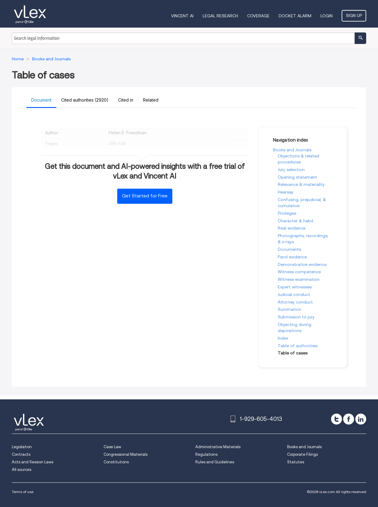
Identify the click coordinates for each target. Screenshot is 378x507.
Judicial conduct (294, 294)
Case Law (112, 447)
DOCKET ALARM (295, 15)
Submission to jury (296, 316)
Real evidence (291, 228)
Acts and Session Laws (32, 462)
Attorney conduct (295, 302)
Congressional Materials (126, 454)
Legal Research (220, 15)
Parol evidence (292, 256)
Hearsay (285, 192)
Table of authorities (297, 345)
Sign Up (354, 15)
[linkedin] (360, 419)
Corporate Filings (302, 454)
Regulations (206, 454)
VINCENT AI (182, 15)
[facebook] (348, 419)
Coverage (258, 15)
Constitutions (116, 462)
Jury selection (291, 169)
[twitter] (336, 419)
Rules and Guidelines (214, 462)
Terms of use (22, 492)
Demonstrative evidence (302, 264)
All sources (21, 469)
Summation (289, 309)
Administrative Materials (217, 447)
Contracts (21, 454)
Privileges (287, 213)
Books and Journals (292, 149)
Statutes (295, 462)
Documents (289, 249)
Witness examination (299, 279)
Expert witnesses (295, 286)
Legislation (22, 447)
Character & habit (295, 220)
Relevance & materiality (301, 184)
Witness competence (299, 271)
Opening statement (297, 177)
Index (283, 338)
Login (326, 15)
